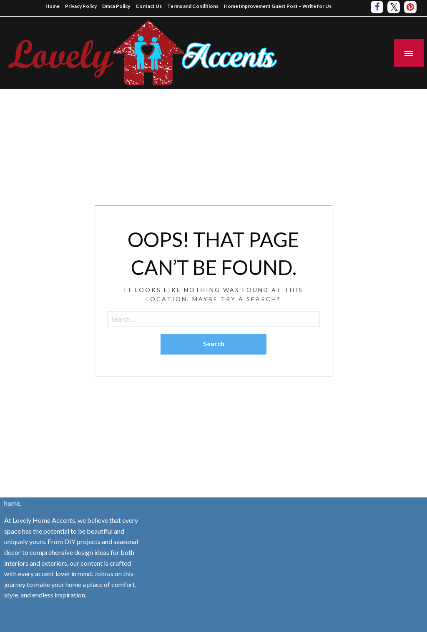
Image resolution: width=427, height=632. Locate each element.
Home (52, 6)
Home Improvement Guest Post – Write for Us (278, 6)
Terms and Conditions (193, 6)
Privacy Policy (81, 6)
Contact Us (149, 6)
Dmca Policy (116, 6)
